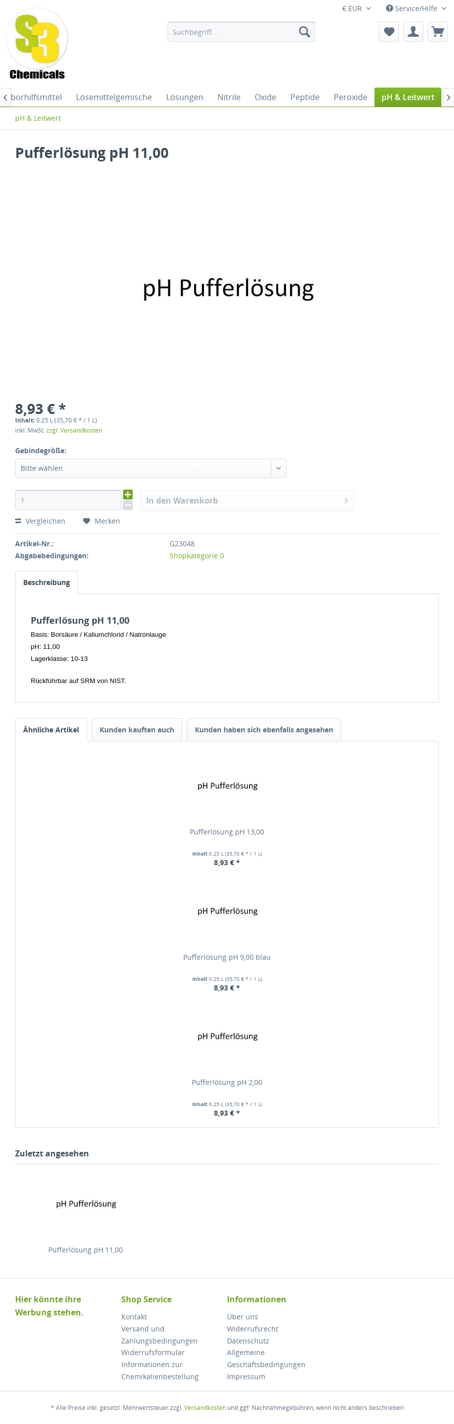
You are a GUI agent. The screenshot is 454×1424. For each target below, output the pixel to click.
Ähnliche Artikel (51, 729)
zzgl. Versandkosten (74, 430)
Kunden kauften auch (137, 729)
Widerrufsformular (153, 1352)
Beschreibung (46, 582)
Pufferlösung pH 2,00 (227, 1082)
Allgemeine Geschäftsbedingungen (266, 1358)
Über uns (242, 1316)
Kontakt (134, 1316)
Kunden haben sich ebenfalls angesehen (264, 729)
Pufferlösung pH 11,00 (85, 1249)
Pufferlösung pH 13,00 (227, 831)
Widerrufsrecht (252, 1328)
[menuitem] (241, 32)
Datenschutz (248, 1341)
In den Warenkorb (246, 499)
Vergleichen (40, 521)
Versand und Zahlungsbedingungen (159, 1335)
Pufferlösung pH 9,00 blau (227, 957)
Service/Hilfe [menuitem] (412, 8)
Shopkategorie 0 (197, 555)
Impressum (246, 1376)
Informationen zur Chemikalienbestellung (160, 1370)
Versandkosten (205, 1407)
